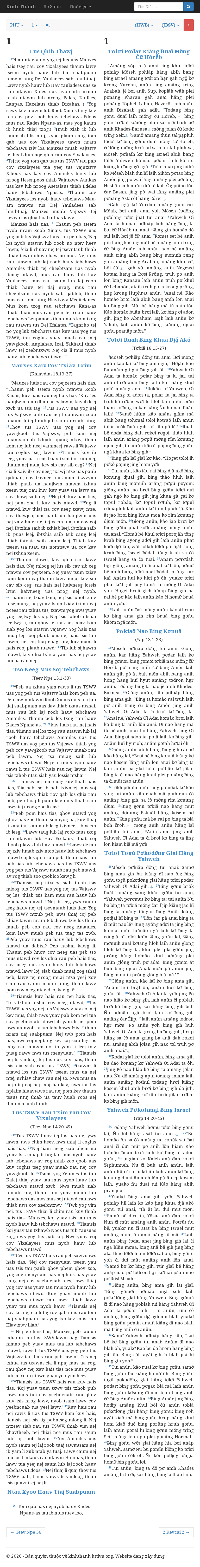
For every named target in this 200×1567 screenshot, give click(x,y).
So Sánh (52, 6)
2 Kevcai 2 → (176, 1532)
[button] (16, 25)
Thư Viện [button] (80, 6)
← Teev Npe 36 (25, 1532)
